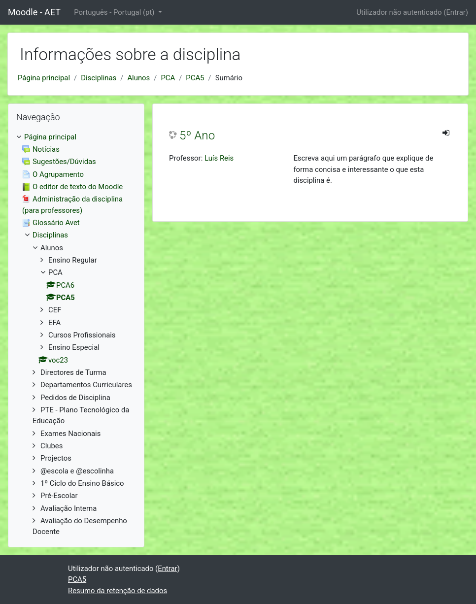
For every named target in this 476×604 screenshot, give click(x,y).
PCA (168, 77)
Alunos (138, 77)
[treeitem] (76, 137)
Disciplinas (98, 77)
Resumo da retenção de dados (117, 590)
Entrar (455, 12)
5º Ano (197, 135)
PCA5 (195, 77)
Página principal (44, 77)
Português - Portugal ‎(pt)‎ (115, 12)
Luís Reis (219, 158)
